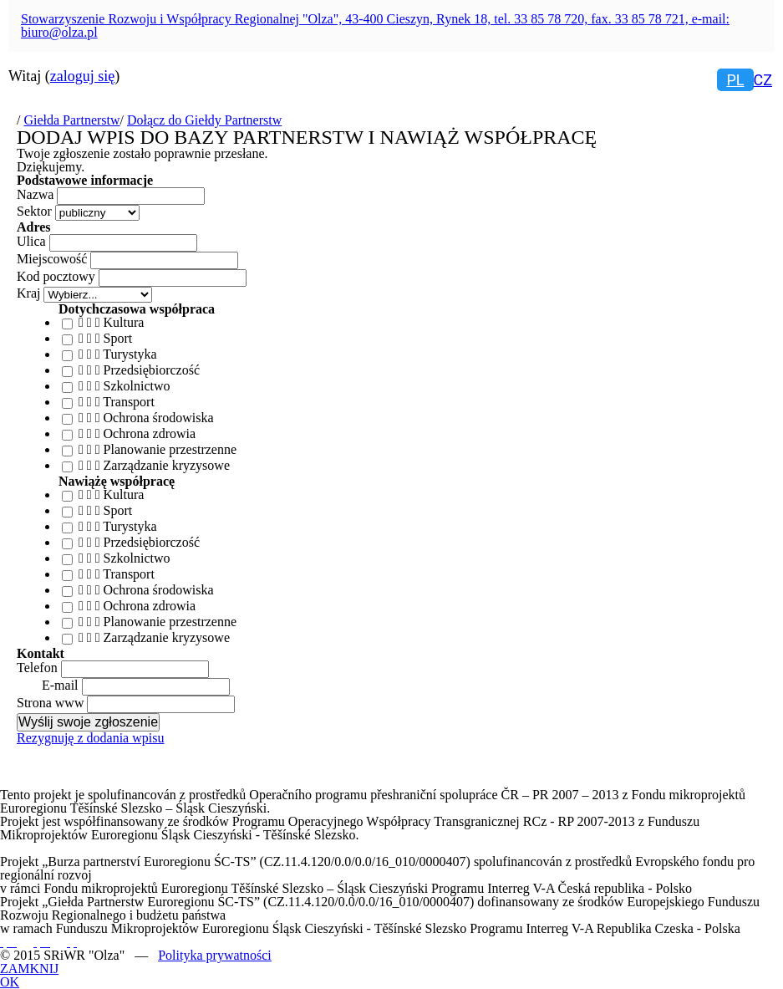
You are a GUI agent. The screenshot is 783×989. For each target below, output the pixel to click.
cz (763, 80)
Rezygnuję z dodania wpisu (90, 738)
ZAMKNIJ (29, 969)
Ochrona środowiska (159, 417)
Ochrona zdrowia (150, 433)
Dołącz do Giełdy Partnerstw (204, 120)
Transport (129, 402)
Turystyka (129, 354)
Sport (118, 338)
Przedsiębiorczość (152, 370)
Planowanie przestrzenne (170, 449)
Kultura (124, 322)
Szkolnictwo (137, 386)
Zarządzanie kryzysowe (167, 465)
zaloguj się (82, 76)
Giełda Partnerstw (71, 120)
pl (735, 80)
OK (9, 982)
